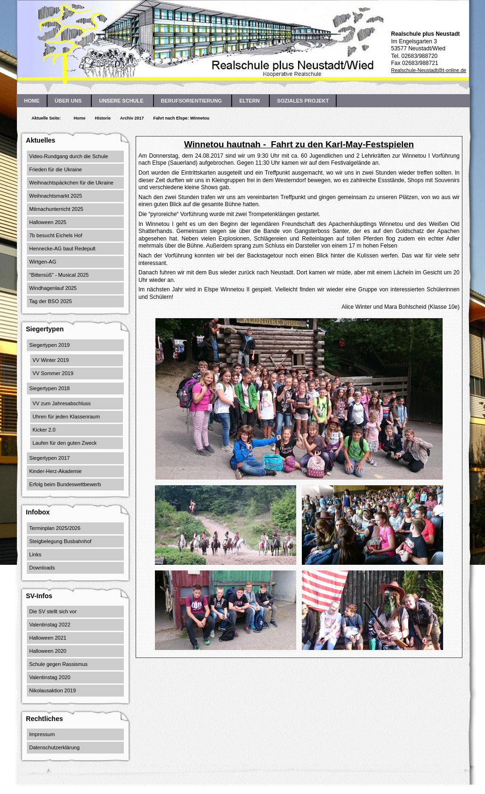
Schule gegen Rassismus (58, 664)
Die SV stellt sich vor (53, 611)
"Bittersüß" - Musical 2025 (59, 275)
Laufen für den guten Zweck (64, 443)
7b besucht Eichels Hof (55, 235)
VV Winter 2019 (50, 360)
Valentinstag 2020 (49, 677)
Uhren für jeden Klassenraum (66, 416)
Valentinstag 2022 (49, 624)
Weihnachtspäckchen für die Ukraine (71, 182)
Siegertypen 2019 (49, 345)
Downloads (42, 567)
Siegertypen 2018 (49, 388)
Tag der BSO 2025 (50, 301)
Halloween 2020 (47, 651)
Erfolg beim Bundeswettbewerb (65, 484)
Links (35, 554)
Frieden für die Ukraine (55, 169)
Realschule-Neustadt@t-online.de (428, 70)
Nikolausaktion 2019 (52, 690)
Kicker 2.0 (44, 430)
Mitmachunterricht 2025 (56, 209)
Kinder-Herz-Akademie (55, 471)
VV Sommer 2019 (52, 373)
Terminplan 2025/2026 (55, 528)
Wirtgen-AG (42, 262)
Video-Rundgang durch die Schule (68, 156)
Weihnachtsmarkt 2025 (55, 196)
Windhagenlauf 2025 (53, 288)
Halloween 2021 (47, 638)
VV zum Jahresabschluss (61, 403)
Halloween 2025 (47, 222)
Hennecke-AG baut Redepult (62, 248)
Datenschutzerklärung (54, 747)
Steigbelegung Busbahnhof (60, 541)
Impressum (42, 734)
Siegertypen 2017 (49, 458)
